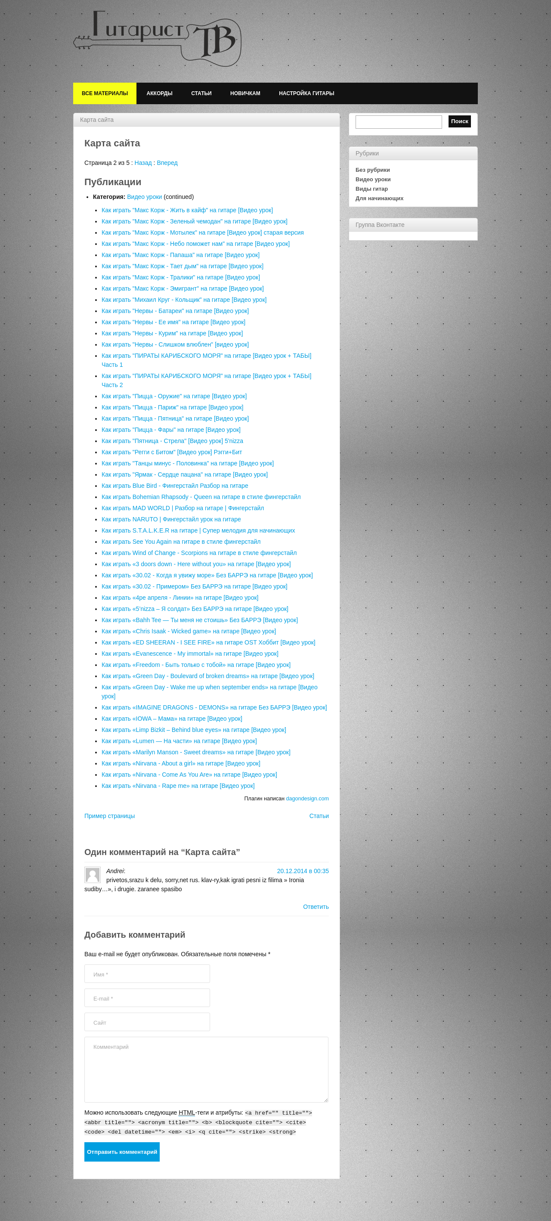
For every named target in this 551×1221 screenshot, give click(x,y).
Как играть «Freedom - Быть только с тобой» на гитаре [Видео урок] (196, 664)
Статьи (201, 93)
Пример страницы (109, 815)
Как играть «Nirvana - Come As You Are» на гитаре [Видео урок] (189, 774)
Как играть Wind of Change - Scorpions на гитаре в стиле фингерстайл (199, 552)
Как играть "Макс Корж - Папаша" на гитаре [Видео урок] (181, 254)
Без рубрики (373, 170)
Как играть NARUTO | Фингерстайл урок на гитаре (171, 519)
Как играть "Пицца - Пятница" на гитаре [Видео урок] (175, 418)
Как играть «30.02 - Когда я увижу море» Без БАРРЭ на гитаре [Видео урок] (207, 575)
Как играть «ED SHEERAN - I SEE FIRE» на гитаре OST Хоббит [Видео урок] (209, 642)
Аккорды (160, 93)
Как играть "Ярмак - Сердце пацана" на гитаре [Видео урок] (185, 474)
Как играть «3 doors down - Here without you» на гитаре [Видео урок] (196, 564)
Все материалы (105, 93)
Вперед (167, 162)
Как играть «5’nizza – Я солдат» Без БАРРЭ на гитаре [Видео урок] (195, 608)
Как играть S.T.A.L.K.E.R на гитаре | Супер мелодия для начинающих (198, 530)
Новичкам (245, 93)
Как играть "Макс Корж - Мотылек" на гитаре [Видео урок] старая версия (203, 232)
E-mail (103, 998)
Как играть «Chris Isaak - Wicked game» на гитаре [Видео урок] (189, 631)
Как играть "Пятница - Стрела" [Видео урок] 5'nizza (172, 440)
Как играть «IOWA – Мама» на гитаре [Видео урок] (172, 718)
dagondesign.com (307, 799)
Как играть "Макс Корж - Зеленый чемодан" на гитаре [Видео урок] (195, 221)
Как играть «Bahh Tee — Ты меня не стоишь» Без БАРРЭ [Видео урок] (200, 620)
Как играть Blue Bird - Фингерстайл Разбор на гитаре (175, 485)
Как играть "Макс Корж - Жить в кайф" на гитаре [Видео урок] (187, 210)
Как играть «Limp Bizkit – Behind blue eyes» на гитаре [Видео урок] (194, 729)
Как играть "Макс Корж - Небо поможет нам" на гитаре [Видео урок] (196, 243)
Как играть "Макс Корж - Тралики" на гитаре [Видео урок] (181, 277)
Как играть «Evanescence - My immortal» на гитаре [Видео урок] (190, 653)
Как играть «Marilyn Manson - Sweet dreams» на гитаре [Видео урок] (196, 752)
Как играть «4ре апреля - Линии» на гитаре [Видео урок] (180, 597)
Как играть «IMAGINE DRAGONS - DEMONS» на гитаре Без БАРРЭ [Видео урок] (214, 707)
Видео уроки (144, 196)
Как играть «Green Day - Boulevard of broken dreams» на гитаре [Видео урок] (208, 675)
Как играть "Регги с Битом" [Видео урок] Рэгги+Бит (172, 452)
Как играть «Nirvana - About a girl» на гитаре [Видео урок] (181, 763)
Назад (143, 162)
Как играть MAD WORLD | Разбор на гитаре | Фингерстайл (183, 508)
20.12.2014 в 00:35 (303, 871)
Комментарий (111, 1047)
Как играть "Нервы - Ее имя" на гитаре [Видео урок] (173, 322)
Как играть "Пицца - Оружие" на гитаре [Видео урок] (174, 396)
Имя (100, 974)
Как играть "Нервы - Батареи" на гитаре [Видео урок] (175, 310)
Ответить (316, 906)
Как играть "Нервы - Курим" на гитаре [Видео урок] (172, 333)
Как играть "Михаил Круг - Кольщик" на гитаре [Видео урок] (184, 299)
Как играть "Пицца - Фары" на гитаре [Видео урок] (171, 429)
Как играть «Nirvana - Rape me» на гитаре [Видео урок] (178, 785)
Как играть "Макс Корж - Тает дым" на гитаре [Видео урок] (182, 266)
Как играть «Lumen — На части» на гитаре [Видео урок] (179, 741)
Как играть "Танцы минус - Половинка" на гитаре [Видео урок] (188, 463)
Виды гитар (372, 189)
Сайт (99, 1023)
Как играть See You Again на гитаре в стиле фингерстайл (181, 541)
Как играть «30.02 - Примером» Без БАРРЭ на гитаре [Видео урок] (195, 586)
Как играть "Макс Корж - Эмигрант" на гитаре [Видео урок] (183, 288)
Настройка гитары (306, 93)
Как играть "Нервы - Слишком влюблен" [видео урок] (175, 344)
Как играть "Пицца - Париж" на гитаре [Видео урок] (173, 407)
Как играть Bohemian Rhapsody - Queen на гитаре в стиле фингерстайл (201, 496)
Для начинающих (379, 198)
